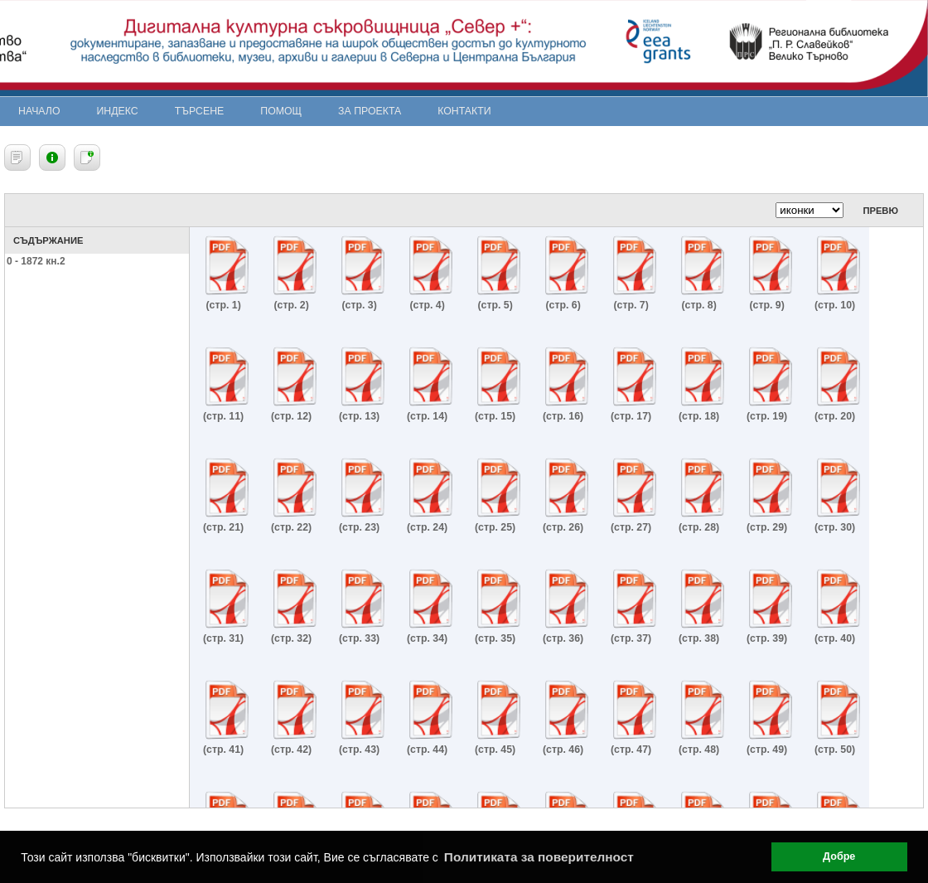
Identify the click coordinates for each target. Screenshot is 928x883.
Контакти (464, 111)
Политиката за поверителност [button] (539, 857)
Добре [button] (839, 856)
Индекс (117, 111)
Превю (880, 211)
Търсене (200, 111)
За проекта (369, 111)
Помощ (281, 111)
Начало (39, 111)
